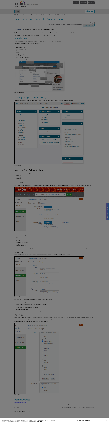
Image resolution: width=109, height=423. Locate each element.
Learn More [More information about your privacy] (39, 421)
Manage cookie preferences (83, 420)
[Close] (106, 420)
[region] (54, 420)
